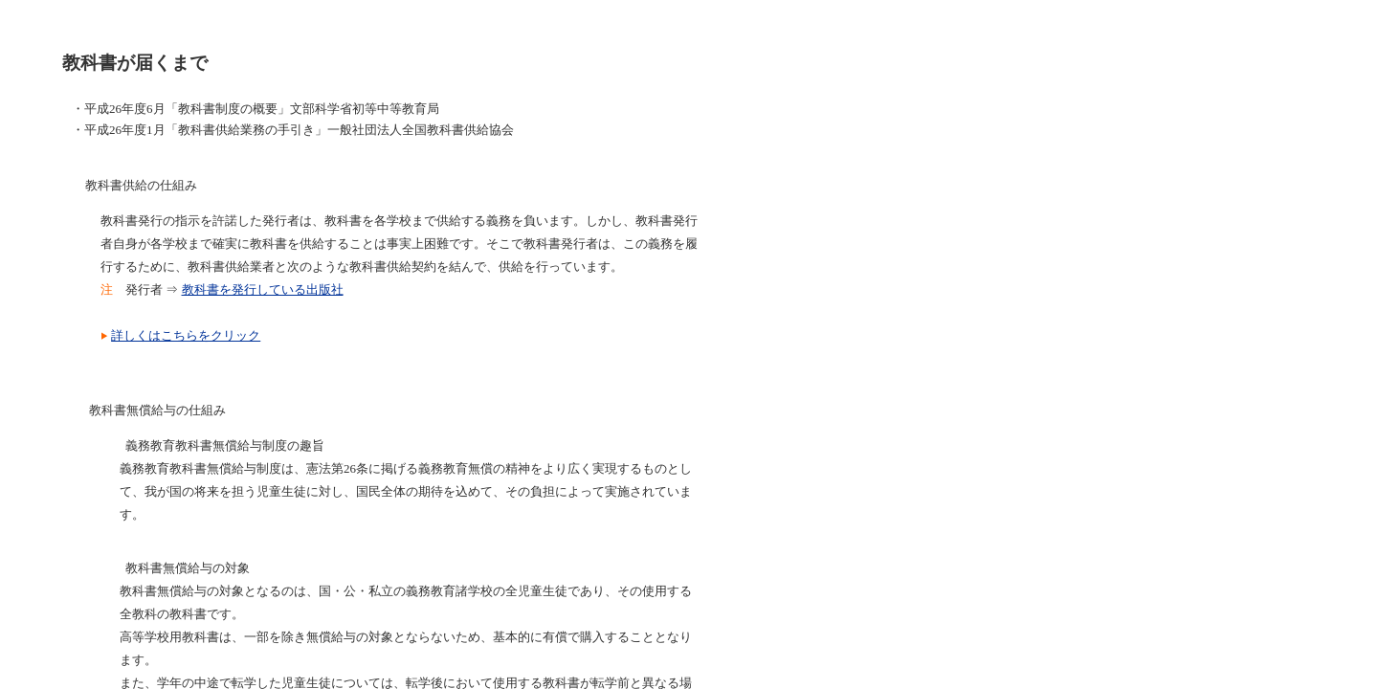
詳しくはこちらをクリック (185, 335)
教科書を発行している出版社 (263, 289)
